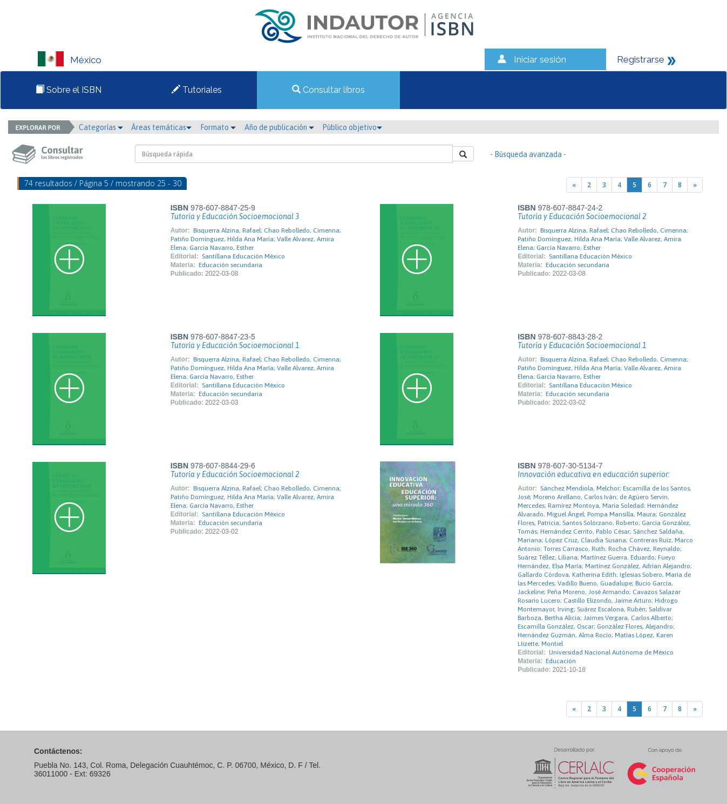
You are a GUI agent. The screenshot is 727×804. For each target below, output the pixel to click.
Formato (218, 127)
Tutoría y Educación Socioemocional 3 (235, 216)
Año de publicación (279, 127)
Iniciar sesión (540, 59)
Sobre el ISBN (68, 90)
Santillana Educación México (243, 256)
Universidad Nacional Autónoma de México (611, 652)
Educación (561, 661)
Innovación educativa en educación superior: (594, 474)
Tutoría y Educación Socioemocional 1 (235, 345)
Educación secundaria (230, 265)
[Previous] (574, 185)
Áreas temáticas (161, 127)
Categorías (101, 127)
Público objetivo (352, 127)
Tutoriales (197, 90)
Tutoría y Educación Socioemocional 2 (582, 216)
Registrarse (640, 59)
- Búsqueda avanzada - (528, 154)
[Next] (695, 185)
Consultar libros (328, 90)
